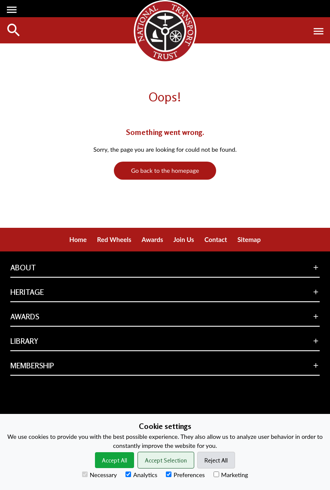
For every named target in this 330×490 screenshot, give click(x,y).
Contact (216, 239)
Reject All (216, 460)
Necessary (99, 474)
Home (78, 239)
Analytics (141, 474)
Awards (152, 239)
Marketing (231, 474)
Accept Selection (166, 460)
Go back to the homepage (165, 170)
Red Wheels (114, 239)
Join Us (184, 239)
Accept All (114, 460)
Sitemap (248, 239)
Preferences (185, 474)
